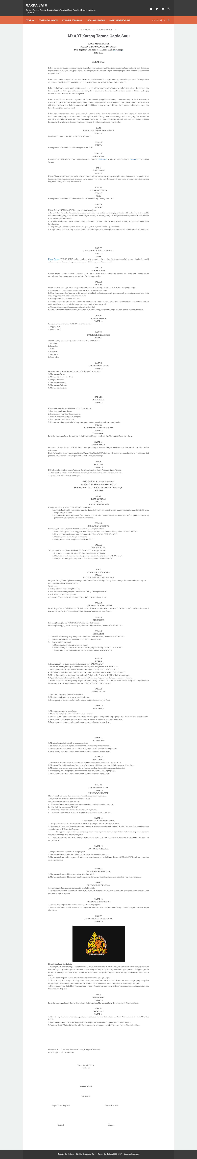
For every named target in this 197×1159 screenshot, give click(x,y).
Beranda (32, 16)
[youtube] (160, 6)
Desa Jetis (102, 155)
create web (98, 1155)
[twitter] (155, 6)
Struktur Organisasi (74, 16)
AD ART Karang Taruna (121, 16)
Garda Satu (38, 3)
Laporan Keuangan (97, 16)
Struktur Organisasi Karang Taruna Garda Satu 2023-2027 (99, 1150)
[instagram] (166, 6)
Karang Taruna (53, 255)
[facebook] (149, 6)
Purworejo (133, 155)
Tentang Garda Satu (49, 16)
